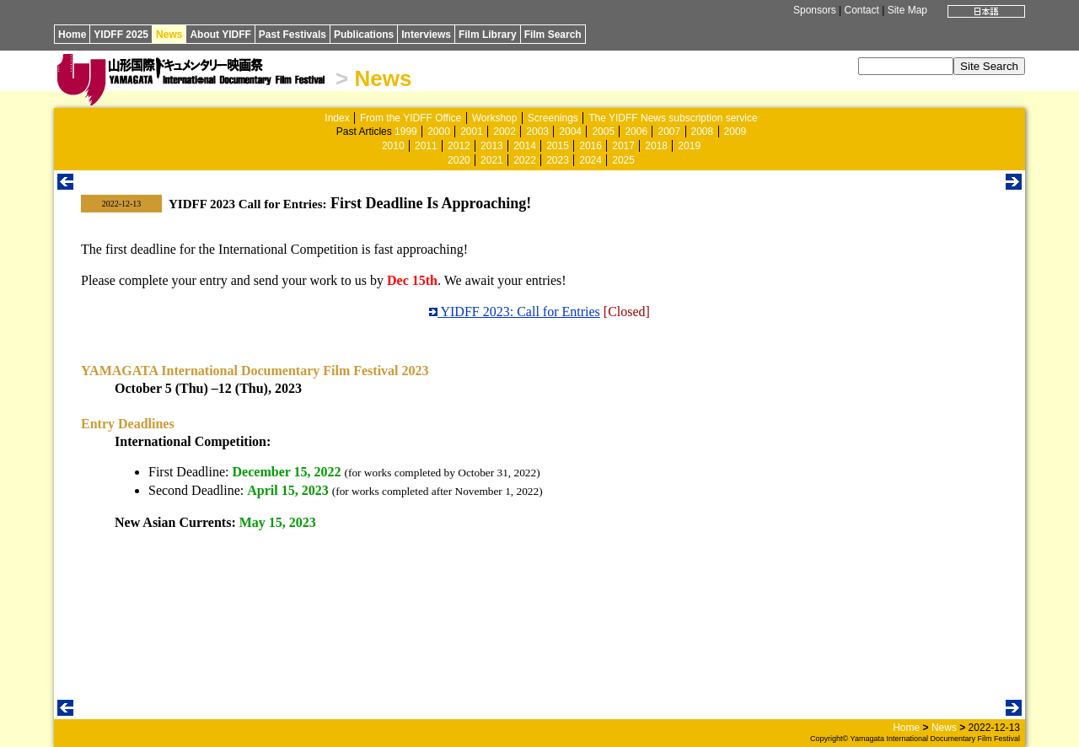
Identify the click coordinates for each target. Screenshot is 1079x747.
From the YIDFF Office (410, 118)
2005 (603, 131)
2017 (623, 146)
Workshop (495, 118)
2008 (702, 131)
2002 (504, 131)
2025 (623, 160)
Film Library (488, 34)
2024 (590, 160)
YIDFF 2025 (121, 34)
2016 (590, 146)
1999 (406, 131)
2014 (524, 146)
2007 (669, 131)
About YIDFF (220, 34)
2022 (524, 160)
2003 (537, 131)
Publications (364, 34)
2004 (570, 131)
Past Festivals (292, 34)
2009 (735, 131)
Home (72, 34)
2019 (689, 146)
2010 (393, 146)
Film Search (553, 34)
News (169, 34)
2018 (656, 146)
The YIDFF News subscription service (673, 118)
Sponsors (814, 10)
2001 (471, 131)
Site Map (907, 10)
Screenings (553, 118)
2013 (491, 146)
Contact (861, 10)
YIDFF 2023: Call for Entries (514, 311)
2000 (438, 131)
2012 (459, 146)
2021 (491, 160)
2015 (557, 146)
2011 (426, 146)
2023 (557, 160)
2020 (459, 160)
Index (337, 118)
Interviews (426, 34)
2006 (636, 131)
